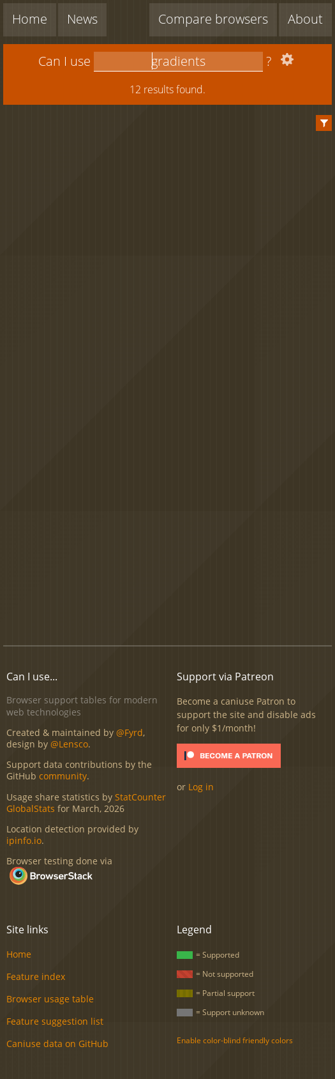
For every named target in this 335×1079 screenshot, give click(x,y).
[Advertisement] (169, 531)
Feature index (35, 976)
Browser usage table (50, 999)
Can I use (64, 61)
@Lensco (69, 744)
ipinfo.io (23, 840)
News (82, 18)
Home (29, 18)
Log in (201, 787)
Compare (213, 18)
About (305, 18)
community (63, 776)
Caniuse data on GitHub (57, 1043)
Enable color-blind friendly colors (235, 1040)
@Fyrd (129, 732)
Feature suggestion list (54, 1021)
